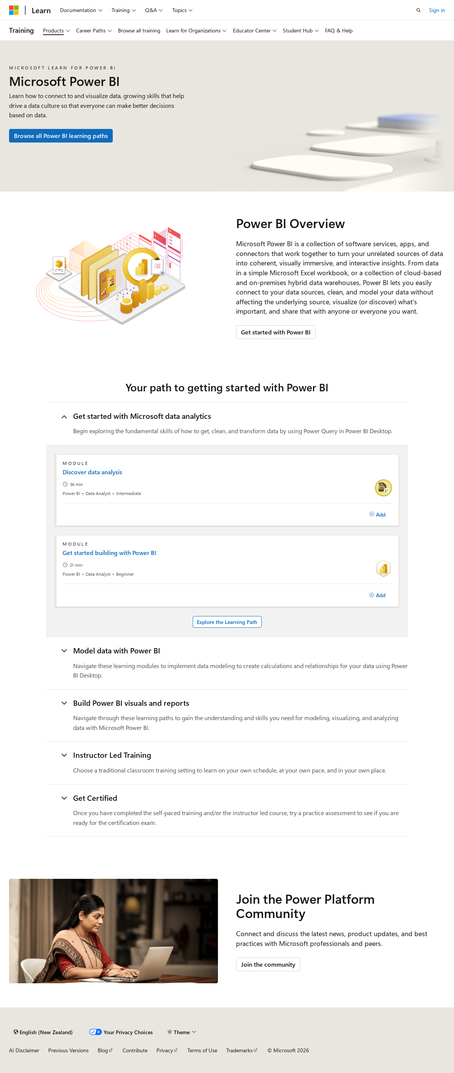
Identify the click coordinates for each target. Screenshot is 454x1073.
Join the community (268, 964)
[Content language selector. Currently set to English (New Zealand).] (43, 1032)
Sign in (437, 10)
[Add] (377, 515)
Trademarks (239, 1050)
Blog (103, 1050)
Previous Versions (68, 1050)
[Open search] (418, 10)
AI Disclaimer (24, 1050)
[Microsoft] (14, 10)
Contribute (135, 1050)
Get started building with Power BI (109, 552)
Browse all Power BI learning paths (61, 135)
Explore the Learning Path (227, 621)
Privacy (164, 1050)
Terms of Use (202, 1050)
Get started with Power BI (276, 332)
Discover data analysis (92, 472)
